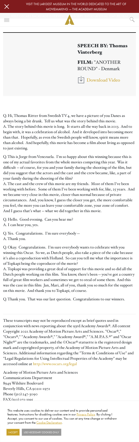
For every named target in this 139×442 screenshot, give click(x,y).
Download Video (103, 80)
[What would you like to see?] (132, 19)
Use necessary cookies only (41, 432)
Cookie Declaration (49, 422)
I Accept (13, 432)
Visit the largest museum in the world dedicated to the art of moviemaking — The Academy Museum (76, 6)
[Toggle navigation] (6, 19)
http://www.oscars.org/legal (55, 363)
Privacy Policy (86, 414)
